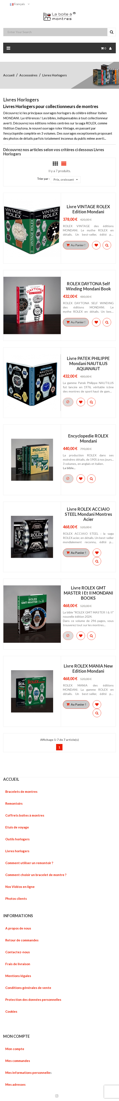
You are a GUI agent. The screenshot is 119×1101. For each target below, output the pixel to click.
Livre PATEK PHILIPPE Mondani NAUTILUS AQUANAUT (88, 363)
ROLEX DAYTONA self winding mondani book (88, 286)
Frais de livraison (17, 964)
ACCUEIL (11, 779)
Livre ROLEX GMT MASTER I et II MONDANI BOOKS (88, 592)
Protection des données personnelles (33, 999)
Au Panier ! (75, 245)
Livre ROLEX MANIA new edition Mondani (88, 668)
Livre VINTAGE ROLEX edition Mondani (88, 209)
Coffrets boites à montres (24, 815)
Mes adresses (15, 1084)
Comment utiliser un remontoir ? (29, 863)
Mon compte (14, 1049)
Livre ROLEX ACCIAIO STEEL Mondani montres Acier (88, 514)
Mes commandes (17, 1061)
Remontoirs (14, 803)
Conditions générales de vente (28, 988)
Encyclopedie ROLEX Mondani (88, 438)
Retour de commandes (21, 940)
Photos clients (16, 898)
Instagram (57, 1096)
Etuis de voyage (17, 827)
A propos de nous (18, 928)
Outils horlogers (17, 839)
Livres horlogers (17, 851)
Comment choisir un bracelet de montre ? (35, 875)
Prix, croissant (66, 179)
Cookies (11, 1011)
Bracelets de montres (21, 791)
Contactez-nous (17, 952)
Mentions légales (18, 976)
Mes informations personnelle (27, 1072)
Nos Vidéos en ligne (20, 887)
